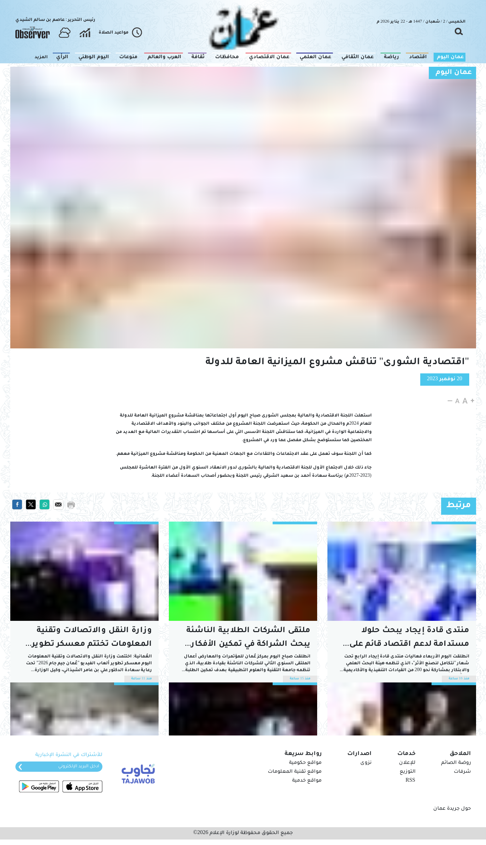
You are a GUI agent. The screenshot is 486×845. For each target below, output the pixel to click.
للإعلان (407, 763)
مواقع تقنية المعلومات (295, 772)
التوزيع (407, 772)
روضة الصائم (456, 763)
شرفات (462, 772)
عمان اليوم (454, 73)
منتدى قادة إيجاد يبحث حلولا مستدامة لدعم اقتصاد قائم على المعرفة (409, 639)
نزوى (366, 763)
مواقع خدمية (307, 781)
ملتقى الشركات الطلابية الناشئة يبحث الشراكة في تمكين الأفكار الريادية (248, 639)
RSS (410, 781)
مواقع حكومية (305, 763)
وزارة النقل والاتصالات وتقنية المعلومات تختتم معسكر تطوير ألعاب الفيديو (92, 639)
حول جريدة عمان (452, 809)
